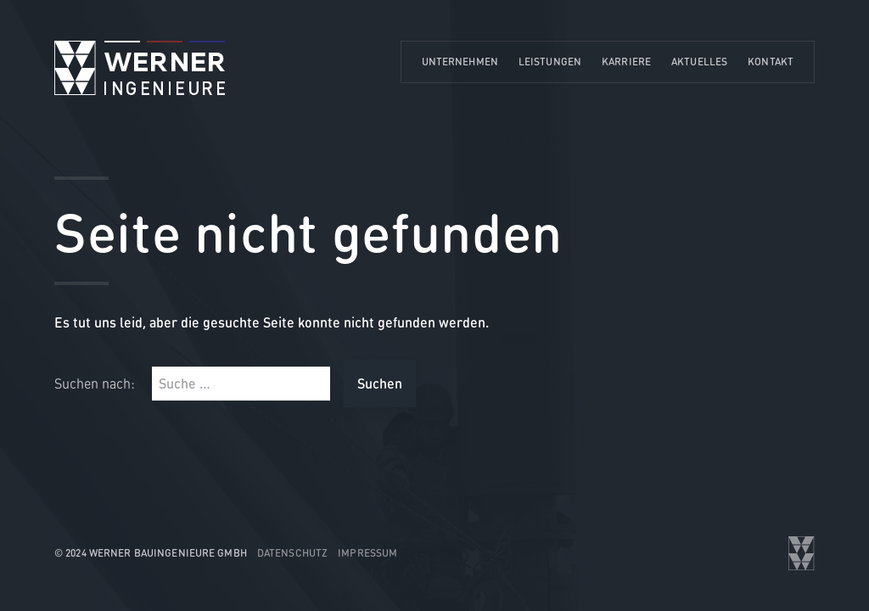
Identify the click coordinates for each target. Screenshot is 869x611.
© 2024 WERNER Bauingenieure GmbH (150, 553)
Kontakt (770, 61)
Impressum (367, 553)
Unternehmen (460, 61)
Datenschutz (292, 553)
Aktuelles (699, 61)
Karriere (626, 61)
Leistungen (550, 61)
